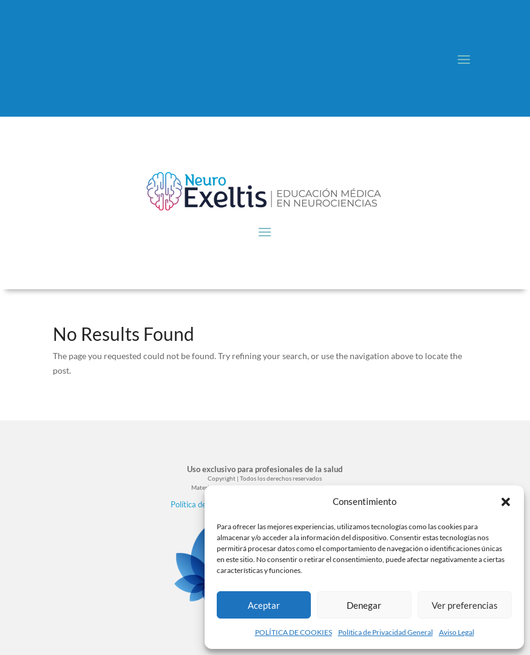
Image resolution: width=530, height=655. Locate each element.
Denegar (364, 605)
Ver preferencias (465, 605)
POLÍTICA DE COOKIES (293, 632)
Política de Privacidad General (385, 632)
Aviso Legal (456, 632)
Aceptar (264, 605)
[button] (506, 502)
